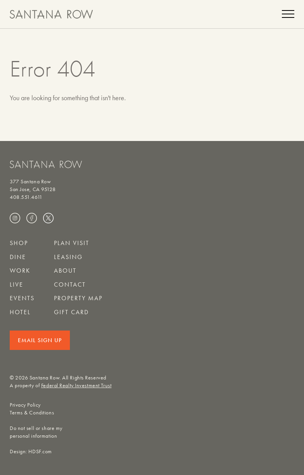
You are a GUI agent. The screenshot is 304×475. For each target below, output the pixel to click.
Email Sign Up (40, 340)
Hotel (20, 312)
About (65, 270)
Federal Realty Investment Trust (76, 385)
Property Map (78, 298)
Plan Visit (71, 243)
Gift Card (71, 312)
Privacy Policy (25, 405)
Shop (19, 243)
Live (16, 284)
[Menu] (288, 14)
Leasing (68, 257)
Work (20, 270)
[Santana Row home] (51, 14)
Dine (18, 257)
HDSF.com (40, 451)
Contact (70, 284)
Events (22, 298)
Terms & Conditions (32, 412)
